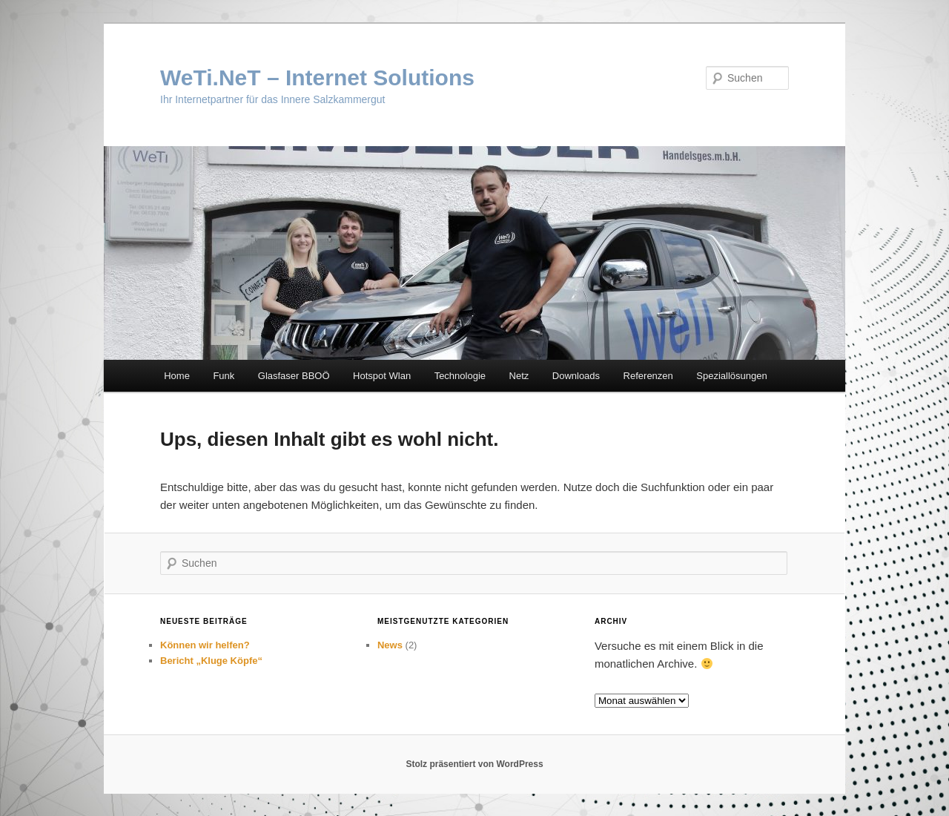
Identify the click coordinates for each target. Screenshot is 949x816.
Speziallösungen (731, 375)
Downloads (576, 375)
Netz (519, 375)
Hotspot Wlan (382, 375)
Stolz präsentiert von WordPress (474, 764)
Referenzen (648, 375)
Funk (223, 375)
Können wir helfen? (205, 645)
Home (177, 375)
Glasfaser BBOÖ (294, 375)
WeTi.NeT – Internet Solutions (317, 77)
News (390, 645)
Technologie (460, 375)
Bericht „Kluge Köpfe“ (211, 660)
